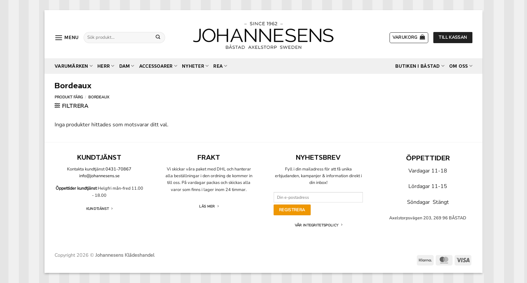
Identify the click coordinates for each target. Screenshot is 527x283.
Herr (105, 66)
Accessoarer (158, 66)
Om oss (460, 66)
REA (220, 66)
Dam (126, 66)
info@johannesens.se (99, 176)
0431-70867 (118, 169)
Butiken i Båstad (419, 66)
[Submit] (158, 37)
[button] (67, 37)
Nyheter (195, 66)
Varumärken (74, 66)
